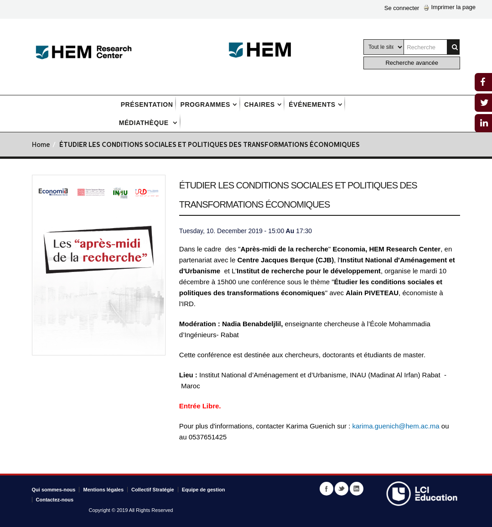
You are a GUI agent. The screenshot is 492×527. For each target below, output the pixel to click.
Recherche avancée (411, 62)
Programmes (205, 104)
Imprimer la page (450, 7)
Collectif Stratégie (152, 489)
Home (41, 145)
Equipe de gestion (203, 489)
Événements (312, 104)
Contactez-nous (55, 499)
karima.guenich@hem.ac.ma (396, 426)
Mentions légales (103, 489)
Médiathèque (145, 122)
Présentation (147, 104)
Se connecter (401, 8)
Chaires (259, 104)
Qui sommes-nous (54, 489)
